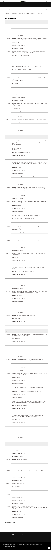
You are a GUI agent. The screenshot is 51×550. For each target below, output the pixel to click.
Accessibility (24, 544)
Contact (41, 544)
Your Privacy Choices (11, 544)
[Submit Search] (46, 9)
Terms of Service (18, 544)
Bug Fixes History (40, 13)
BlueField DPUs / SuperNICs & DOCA (30, 13)
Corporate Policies (29, 544)
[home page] (22, 1)
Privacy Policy (5, 544)
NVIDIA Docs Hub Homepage (10, 13)
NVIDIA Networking (19, 13)
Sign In (47, 1)
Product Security (36, 544)
